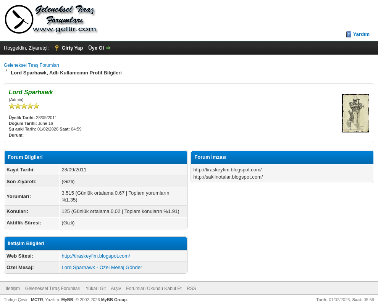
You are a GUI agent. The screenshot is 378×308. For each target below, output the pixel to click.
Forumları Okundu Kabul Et (153, 288)
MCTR (37, 299)
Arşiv (116, 288)
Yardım (361, 34)
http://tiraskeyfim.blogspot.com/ (95, 256)
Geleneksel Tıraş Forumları (31, 65)
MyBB (67, 299)
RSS (191, 288)
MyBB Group (114, 299)
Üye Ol (96, 48)
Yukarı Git (96, 288)
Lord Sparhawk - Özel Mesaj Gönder (101, 267)
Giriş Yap (72, 48)
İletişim (13, 288)
